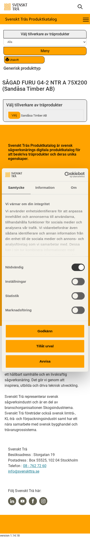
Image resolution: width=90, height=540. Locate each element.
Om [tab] (74, 187)
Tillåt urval (45, 346)
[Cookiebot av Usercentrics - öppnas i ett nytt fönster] (65, 175)
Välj (14, 115)
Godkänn (44, 331)
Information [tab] (45, 187)
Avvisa (45, 361)
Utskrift (12, 60)
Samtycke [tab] (16, 187)
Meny (45, 51)
